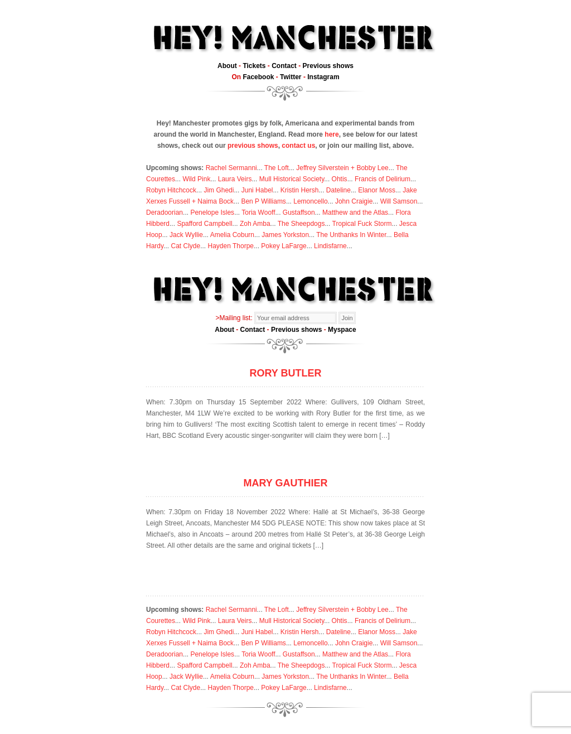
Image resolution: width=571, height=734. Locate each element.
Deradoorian (164, 212)
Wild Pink (196, 179)
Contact (284, 66)
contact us (298, 145)
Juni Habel (257, 190)
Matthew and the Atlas (355, 212)
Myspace (342, 330)
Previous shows (328, 66)
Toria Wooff (258, 212)
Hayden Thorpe (231, 246)
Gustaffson (299, 212)
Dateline (338, 190)
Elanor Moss (376, 190)
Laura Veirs (235, 179)
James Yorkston (285, 235)
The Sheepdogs (301, 224)
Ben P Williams (263, 201)
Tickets (254, 66)
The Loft (276, 168)
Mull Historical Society (291, 179)
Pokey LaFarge (283, 246)
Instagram (323, 77)
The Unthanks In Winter (351, 235)
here (331, 134)
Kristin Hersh (299, 190)
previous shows (253, 145)
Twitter (290, 77)
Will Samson (399, 201)
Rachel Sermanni (231, 168)
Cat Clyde (185, 246)
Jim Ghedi (219, 190)
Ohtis (339, 179)
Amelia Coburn (232, 235)
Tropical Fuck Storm (362, 224)
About (227, 66)
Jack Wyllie (186, 235)
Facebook (258, 77)
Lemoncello (310, 201)
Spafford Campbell (204, 224)
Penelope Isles (212, 212)
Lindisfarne (330, 246)
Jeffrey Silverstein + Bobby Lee (342, 168)
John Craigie (353, 201)
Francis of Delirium (382, 179)
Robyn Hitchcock (171, 190)
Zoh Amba (255, 224)
